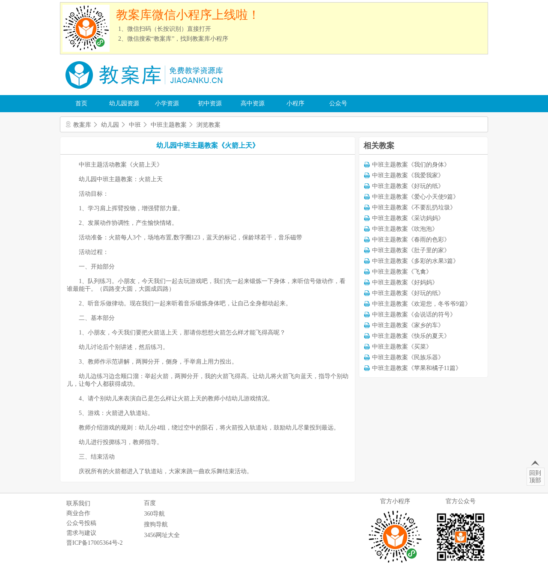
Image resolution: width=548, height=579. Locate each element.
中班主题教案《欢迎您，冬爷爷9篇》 (421, 304)
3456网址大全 (162, 535)
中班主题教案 (169, 125)
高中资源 (253, 103)
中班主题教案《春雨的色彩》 (411, 239)
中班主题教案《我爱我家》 (408, 175)
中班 (135, 125)
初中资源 (210, 103)
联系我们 (78, 503)
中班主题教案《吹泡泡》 (405, 229)
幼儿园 (110, 125)
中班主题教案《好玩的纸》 (408, 186)
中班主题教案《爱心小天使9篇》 (415, 197)
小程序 (295, 103)
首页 (81, 103)
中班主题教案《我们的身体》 (411, 164)
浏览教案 (208, 125)
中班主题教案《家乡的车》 (408, 325)
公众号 (338, 103)
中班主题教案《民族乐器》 (408, 357)
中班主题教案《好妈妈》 (405, 282)
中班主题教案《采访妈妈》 (408, 218)
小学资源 (167, 103)
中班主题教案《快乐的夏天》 (411, 336)
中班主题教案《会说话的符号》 (414, 314)
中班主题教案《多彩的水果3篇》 (415, 261)
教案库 (82, 125)
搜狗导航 (156, 524)
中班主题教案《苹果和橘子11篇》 (417, 368)
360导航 (154, 513)
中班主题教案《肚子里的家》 (411, 250)
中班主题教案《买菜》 (402, 346)
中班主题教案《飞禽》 (402, 272)
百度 (150, 503)
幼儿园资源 (124, 103)
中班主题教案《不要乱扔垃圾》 (414, 207)
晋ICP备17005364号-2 (94, 543)
